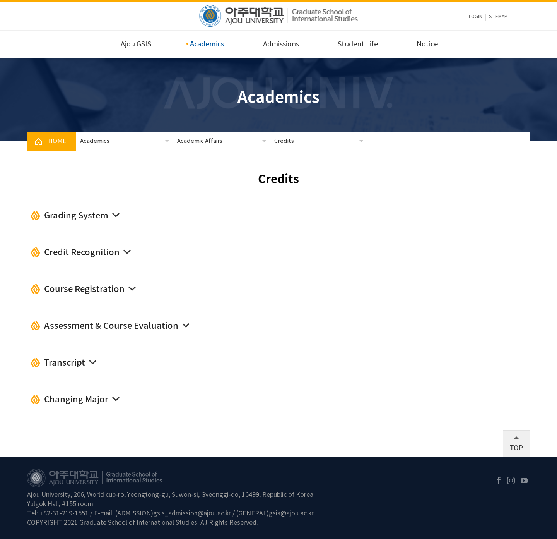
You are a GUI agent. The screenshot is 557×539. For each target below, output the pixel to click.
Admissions (281, 44)
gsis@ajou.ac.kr (291, 513)
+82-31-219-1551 (64, 513)
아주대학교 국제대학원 (279, 16)
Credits (284, 141)
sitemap (498, 16)
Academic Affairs (199, 141)
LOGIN (475, 16)
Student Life (358, 44)
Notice (427, 44)
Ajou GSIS (136, 44)
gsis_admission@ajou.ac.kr (192, 513)
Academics (207, 43)
